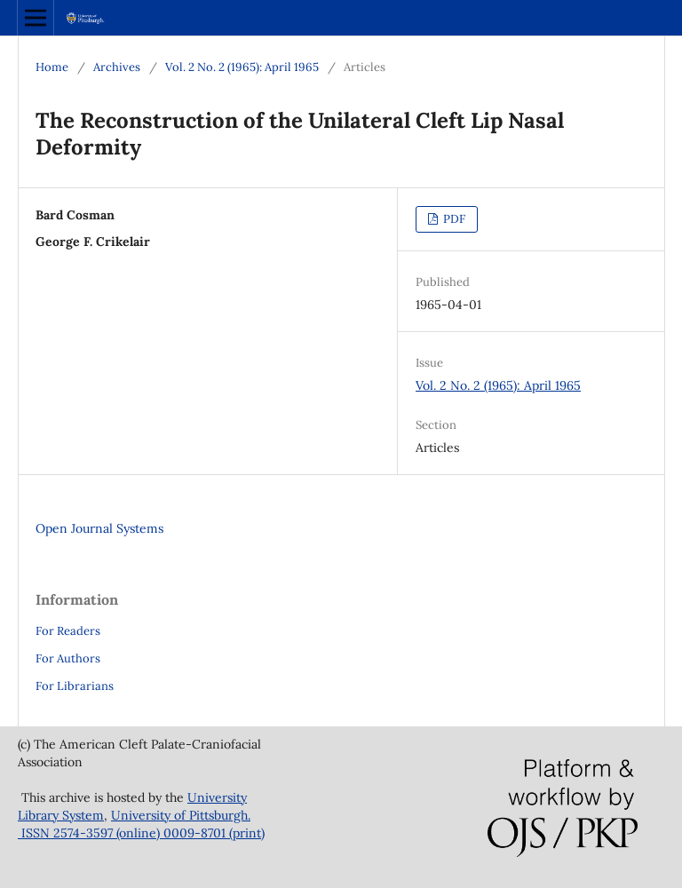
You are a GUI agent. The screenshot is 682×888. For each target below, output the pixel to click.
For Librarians (75, 686)
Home (52, 67)
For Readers (68, 630)
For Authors (68, 658)
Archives (116, 67)
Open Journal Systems (99, 528)
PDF (452, 218)
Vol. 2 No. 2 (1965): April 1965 (242, 67)
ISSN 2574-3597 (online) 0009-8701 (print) (141, 833)
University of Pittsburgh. (180, 815)
